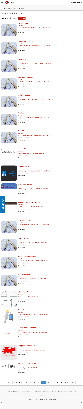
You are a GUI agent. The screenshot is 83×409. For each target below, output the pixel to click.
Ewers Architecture (25, 184)
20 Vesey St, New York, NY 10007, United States (31, 368)
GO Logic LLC (23, 149)
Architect (22, 8)
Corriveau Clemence (25, 77)
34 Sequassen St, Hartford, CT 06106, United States (33, 260)
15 (57, 382)
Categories (12, 8)
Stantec (21, 113)
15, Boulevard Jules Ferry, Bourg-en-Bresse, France (33, 314)
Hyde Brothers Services (27, 238)
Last (72, 382)
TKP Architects (23, 167)
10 (34, 382)
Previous (17, 382)
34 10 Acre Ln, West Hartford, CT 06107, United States (33, 225)
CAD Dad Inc (22, 59)
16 (61, 382)
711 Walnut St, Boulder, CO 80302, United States (32, 350)
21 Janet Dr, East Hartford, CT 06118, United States (32, 242)
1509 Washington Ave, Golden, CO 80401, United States (34, 171)
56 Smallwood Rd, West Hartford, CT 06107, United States (35, 63)
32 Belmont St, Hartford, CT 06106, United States (32, 278)
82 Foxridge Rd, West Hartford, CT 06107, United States (34, 46)
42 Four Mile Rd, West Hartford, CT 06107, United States (34, 28)
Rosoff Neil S (22, 131)
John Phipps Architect (26, 292)
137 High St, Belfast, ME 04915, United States (31, 153)
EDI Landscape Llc (24, 274)
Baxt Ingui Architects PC (27, 363)
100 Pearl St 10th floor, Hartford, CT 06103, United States (34, 117)
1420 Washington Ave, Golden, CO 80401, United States (34, 189)
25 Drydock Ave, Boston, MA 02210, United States (32, 332)
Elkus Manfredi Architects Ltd (29, 328)
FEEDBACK (2, 205)
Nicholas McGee (24, 95)
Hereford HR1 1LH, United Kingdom (28, 296)
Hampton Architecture (26, 346)
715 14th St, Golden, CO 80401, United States (31, 207)
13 (48, 382)
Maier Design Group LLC (27, 256)
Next (66, 382)
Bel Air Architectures (26, 310)
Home (3, 8)
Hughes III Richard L (25, 220)
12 (43, 382)
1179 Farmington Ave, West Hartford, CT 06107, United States (36, 99)
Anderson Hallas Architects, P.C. (30, 202)
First (9, 382)
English (41, 395)
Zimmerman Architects (26, 41)
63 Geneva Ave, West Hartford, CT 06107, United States (34, 135)
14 (52, 382)
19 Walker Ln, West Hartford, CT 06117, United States (33, 81)
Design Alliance (23, 23)
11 (39, 382)
